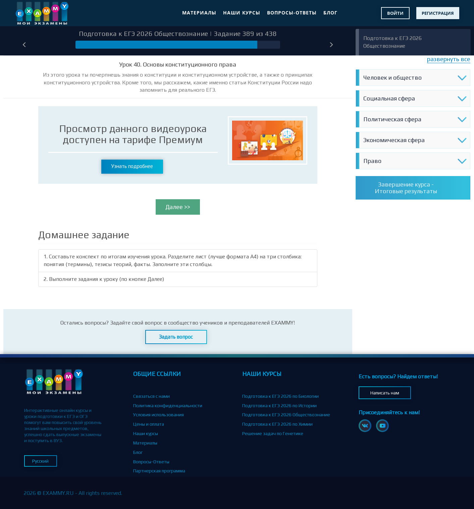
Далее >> (177, 206)
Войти (395, 13)
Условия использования (158, 414)
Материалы (199, 12)
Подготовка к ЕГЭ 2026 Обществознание (286, 414)
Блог (330, 12)
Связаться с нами (151, 396)
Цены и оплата (148, 424)
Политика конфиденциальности (167, 405)
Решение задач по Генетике (272, 433)
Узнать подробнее (132, 166)
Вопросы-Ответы (292, 12)
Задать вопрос (176, 337)
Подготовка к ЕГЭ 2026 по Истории (279, 405)
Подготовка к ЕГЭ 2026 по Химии (277, 424)
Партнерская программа (159, 470)
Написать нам (384, 392)
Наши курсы (241, 12)
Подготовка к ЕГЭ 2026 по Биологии (280, 396)
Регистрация (438, 13)
